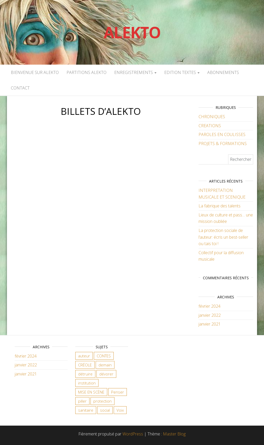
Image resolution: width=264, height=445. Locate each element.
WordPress (132, 434)
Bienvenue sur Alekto (35, 72)
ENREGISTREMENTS (135, 72)
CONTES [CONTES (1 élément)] (104, 355)
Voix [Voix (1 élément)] (120, 410)
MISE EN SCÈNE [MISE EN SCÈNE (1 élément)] (91, 392)
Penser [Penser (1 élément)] (117, 392)
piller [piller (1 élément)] (82, 401)
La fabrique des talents (220, 206)
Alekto (132, 32)
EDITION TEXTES (182, 72)
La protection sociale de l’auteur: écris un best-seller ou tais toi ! (223, 237)
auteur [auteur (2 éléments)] (84, 355)
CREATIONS (210, 126)
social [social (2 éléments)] (105, 410)
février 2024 (209, 306)
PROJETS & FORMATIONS (223, 143)
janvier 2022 (210, 315)
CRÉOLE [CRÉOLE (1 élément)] (85, 364)
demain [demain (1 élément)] (105, 364)
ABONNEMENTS (223, 72)
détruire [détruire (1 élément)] (85, 373)
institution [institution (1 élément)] (87, 383)
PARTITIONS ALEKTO (86, 72)
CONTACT (20, 88)
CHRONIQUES (212, 116)
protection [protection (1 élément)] (102, 401)
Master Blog (174, 434)
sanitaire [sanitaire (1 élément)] (85, 410)
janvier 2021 (210, 324)
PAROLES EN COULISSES (222, 134)
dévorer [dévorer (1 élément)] (106, 373)
